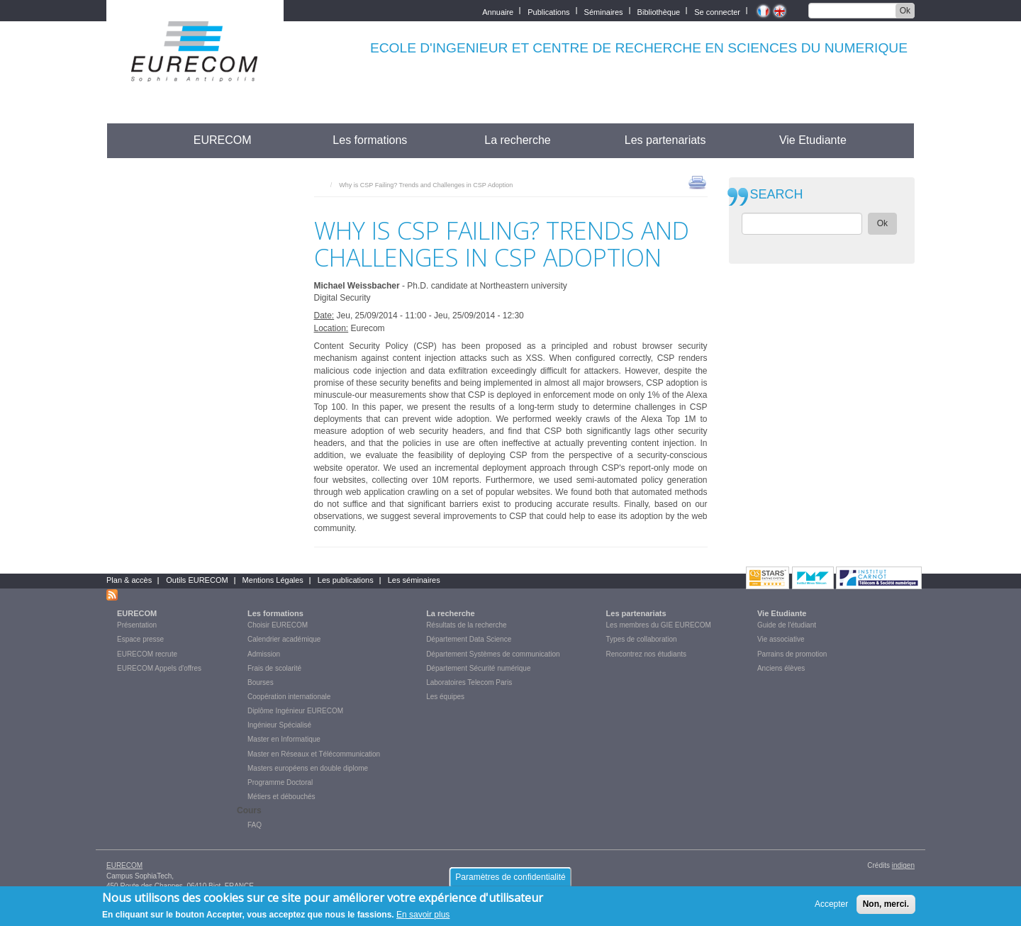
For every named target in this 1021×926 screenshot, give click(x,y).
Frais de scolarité (274, 668)
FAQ (254, 825)
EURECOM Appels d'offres (159, 668)
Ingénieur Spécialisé (279, 725)
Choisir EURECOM (277, 625)
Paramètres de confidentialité (510, 881)
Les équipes (445, 697)
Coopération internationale (288, 697)
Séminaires (603, 11)
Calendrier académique (283, 639)
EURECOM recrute (147, 654)
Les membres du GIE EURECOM (658, 625)
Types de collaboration (641, 639)
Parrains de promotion (792, 654)
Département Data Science (468, 639)
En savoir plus (423, 918)
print (697, 181)
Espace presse (140, 639)
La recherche (517, 140)
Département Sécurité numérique (478, 668)
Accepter (831, 908)
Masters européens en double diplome (307, 768)
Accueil (132, 140)
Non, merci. (886, 908)
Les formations (370, 140)
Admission (263, 654)
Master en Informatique (283, 739)
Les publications (346, 580)
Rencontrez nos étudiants (646, 654)
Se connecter (717, 11)
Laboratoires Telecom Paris (469, 682)
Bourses (260, 682)
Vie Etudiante (813, 140)
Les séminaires (414, 580)
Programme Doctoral (280, 782)
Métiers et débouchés (281, 797)
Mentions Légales (272, 580)
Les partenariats (665, 140)
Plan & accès (129, 580)
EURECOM (223, 140)
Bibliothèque (659, 11)
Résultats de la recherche (466, 625)
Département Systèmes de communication (492, 654)
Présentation (137, 625)
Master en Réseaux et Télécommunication (313, 754)
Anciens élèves (781, 668)
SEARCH (776, 194)
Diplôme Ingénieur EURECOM (295, 711)
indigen (903, 865)
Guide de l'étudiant (786, 625)
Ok (905, 11)
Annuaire (497, 11)
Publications (548, 11)
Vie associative (781, 639)
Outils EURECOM (197, 580)
